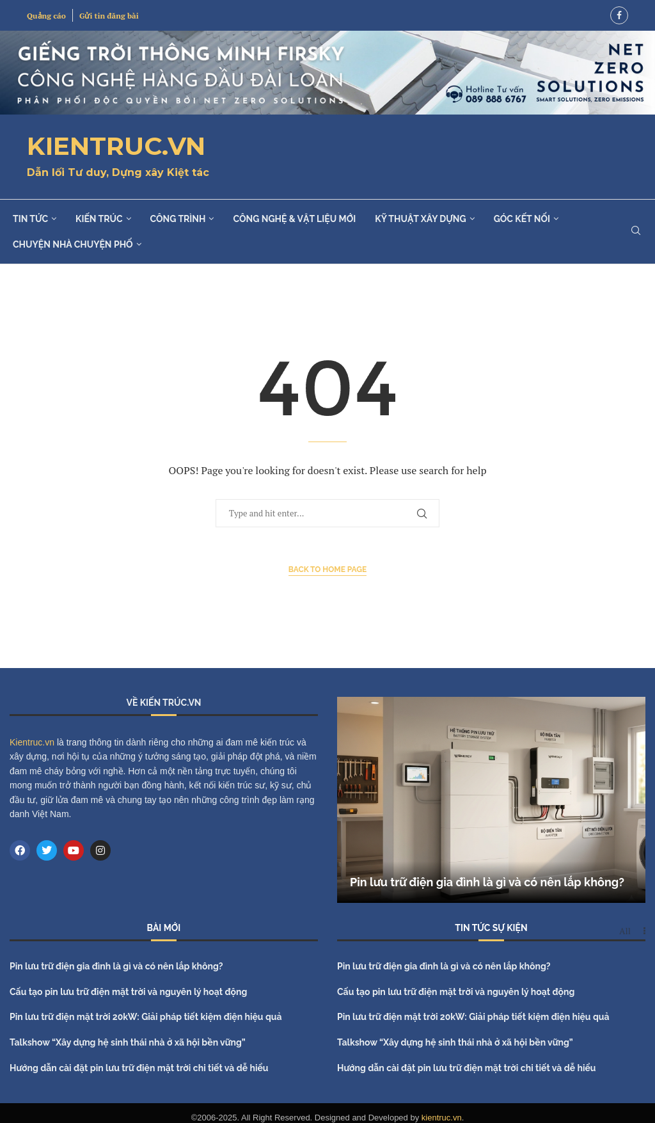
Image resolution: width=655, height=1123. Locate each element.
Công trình (178, 219)
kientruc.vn (442, 1117)
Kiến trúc (98, 219)
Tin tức (30, 219)
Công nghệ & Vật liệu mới (294, 219)
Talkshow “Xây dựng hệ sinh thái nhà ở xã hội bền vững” (128, 1042)
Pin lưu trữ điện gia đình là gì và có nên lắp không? (487, 882)
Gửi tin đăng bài (109, 15)
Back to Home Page (327, 569)
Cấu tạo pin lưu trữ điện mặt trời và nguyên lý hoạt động (128, 992)
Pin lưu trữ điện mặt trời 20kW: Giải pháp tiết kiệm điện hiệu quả (145, 1017)
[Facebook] (619, 15)
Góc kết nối (522, 219)
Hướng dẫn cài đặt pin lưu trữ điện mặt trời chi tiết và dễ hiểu (139, 1068)
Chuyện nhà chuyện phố (73, 244)
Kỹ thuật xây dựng (420, 219)
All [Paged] (625, 931)
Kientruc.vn (32, 742)
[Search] (635, 232)
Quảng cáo (46, 15)
